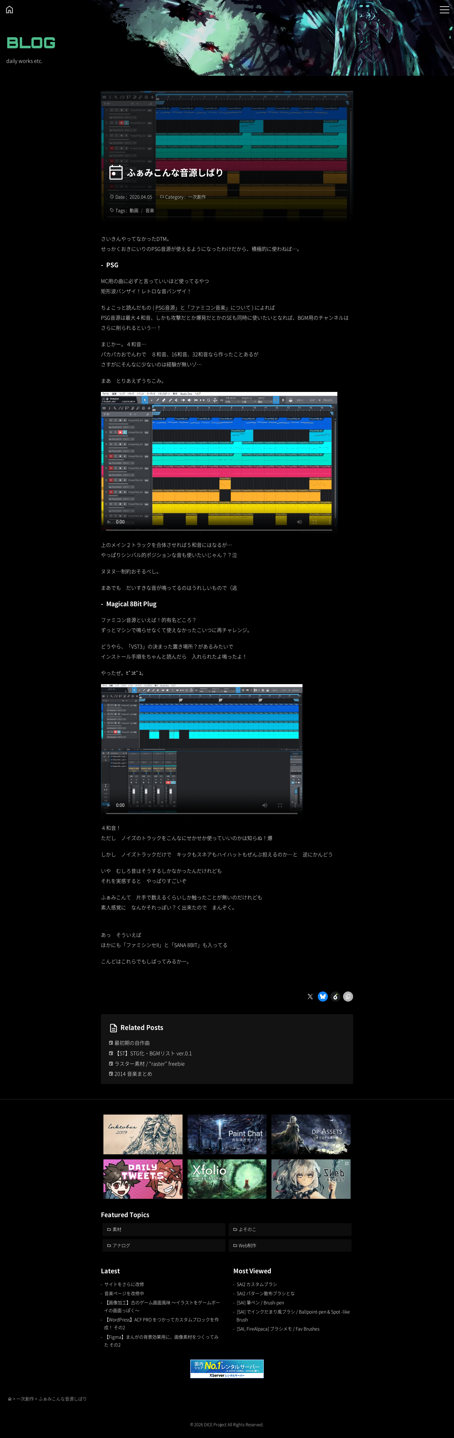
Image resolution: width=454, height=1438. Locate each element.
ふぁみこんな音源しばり (175, 172)
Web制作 (247, 1245)
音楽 (149, 210)
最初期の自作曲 (132, 1042)
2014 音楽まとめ (133, 1073)
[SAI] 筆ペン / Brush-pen (260, 1302)
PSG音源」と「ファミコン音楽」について (203, 307)
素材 (117, 1229)
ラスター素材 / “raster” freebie (149, 1063)
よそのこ (247, 1229)
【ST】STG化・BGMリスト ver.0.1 (153, 1053)
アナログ (121, 1245)
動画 (134, 210)
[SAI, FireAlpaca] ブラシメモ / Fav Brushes (278, 1328)
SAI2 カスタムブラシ (257, 1284)
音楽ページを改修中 (124, 1293)
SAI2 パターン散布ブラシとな (266, 1293)
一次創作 (197, 196)
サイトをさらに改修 (124, 1284)
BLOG (31, 42)
